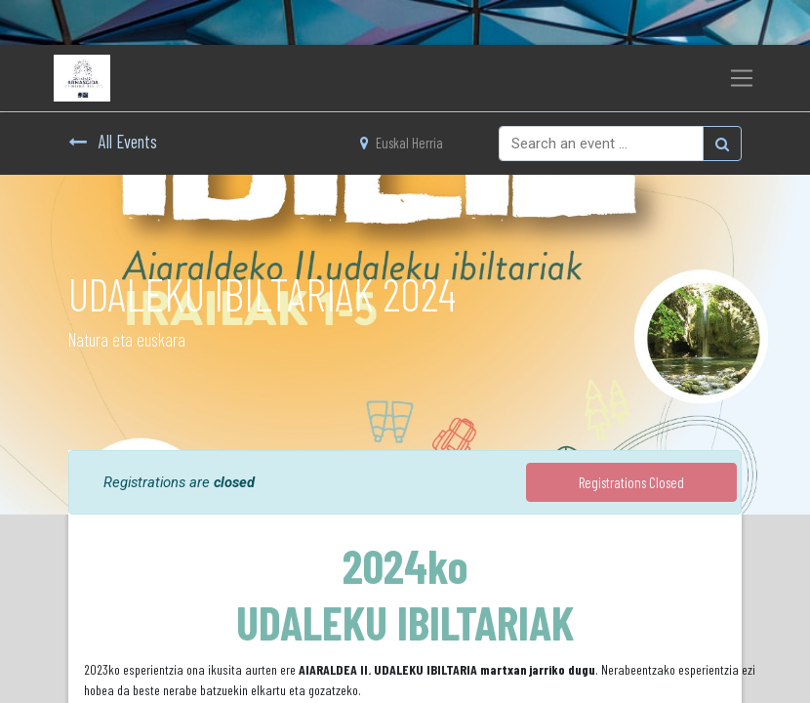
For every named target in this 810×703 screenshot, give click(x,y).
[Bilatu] (722, 143)
